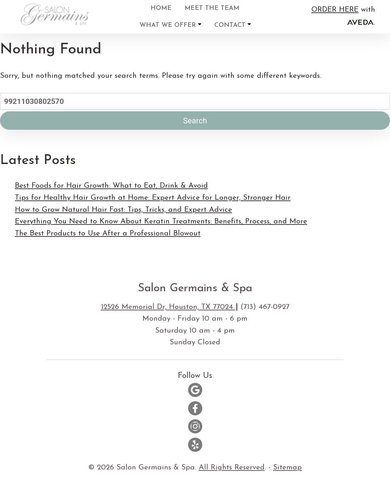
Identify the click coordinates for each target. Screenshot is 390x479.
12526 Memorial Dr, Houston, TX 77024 (168, 307)
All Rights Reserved (232, 467)
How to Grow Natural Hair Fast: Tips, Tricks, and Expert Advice (123, 210)
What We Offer (170, 25)
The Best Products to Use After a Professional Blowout (107, 233)
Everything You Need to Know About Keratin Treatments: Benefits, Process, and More (161, 221)
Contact (232, 25)
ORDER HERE (334, 9)
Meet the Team (212, 8)
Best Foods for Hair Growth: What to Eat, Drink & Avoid (111, 185)
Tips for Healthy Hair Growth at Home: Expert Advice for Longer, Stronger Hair (152, 197)
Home (161, 8)
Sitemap (287, 467)
